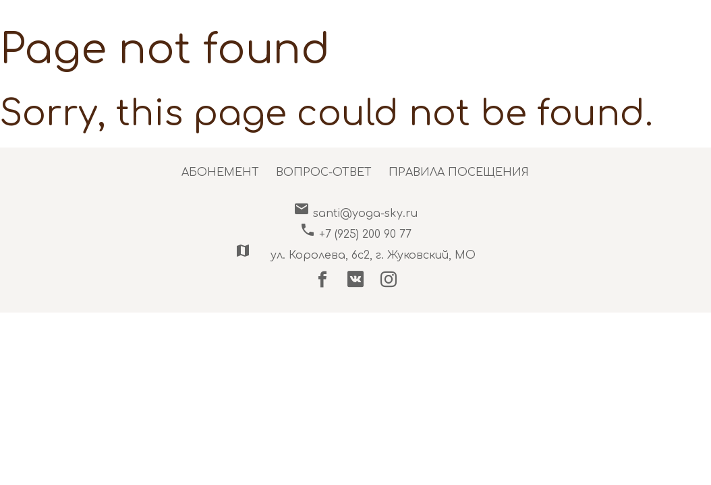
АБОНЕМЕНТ (220, 172)
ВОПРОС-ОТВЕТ (324, 172)
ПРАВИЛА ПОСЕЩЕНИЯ (459, 172)
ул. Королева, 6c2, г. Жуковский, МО (355, 255)
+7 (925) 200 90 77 (355, 234)
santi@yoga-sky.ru (355, 213)
